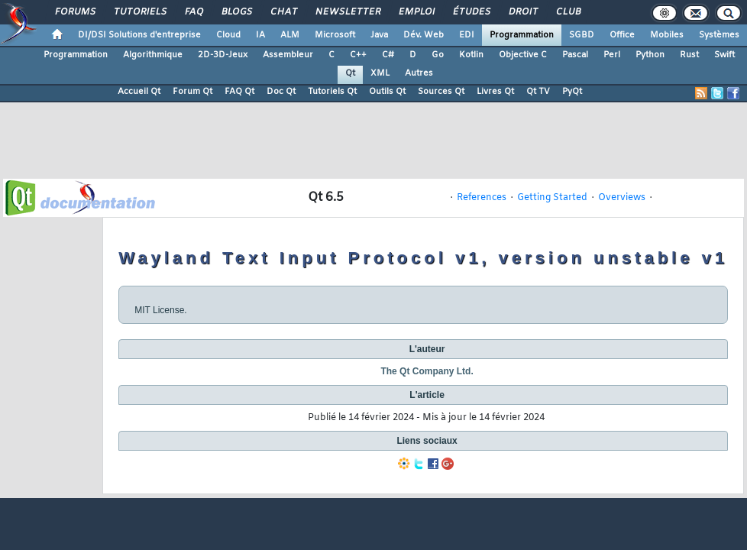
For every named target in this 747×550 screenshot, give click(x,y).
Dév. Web (423, 35)
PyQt (572, 91)
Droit (522, 12)
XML (380, 73)
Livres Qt (495, 91)
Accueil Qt (139, 91)
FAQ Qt (239, 91)
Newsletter (347, 12)
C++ (358, 55)
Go (438, 55)
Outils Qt (387, 91)
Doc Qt (281, 91)
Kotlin (471, 55)
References (481, 198)
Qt (350, 73)
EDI (466, 35)
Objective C (523, 55)
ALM (289, 35)
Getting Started (552, 198)
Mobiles (667, 35)
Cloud (228, 35)
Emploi (415, 12)
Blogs (236, 12)
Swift (724, 55)
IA (260, 35)
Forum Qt (192, 91)
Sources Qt (441, 91)
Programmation (522, 35)
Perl (611, 55)
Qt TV (538, 91)
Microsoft (335, 35)
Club (567, 12)
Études (471, 12)
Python (650, 55)
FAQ (193, 12)
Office (622, 35)
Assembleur (288, 55)
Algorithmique (153, 55)
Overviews (621, 198)
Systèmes (719, 35)
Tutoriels (139, 12)
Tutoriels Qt (332, 91)
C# (388, 55)
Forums (74, 12)
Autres (419, 73)
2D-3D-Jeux (222, 55)
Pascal (575, 55)
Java (379, 35)
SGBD (581, 35)
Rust (689, 55)
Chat (283, 12)
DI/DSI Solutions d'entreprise (139, 35)
